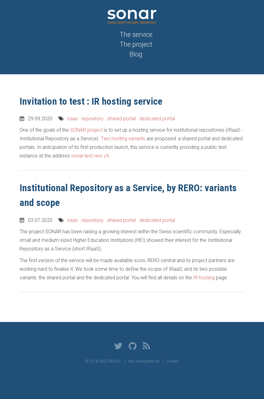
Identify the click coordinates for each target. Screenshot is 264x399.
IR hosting (204, 278)
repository (92, 119)
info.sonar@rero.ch (143, 361)
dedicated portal (157, 119)
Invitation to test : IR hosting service (91, 101)
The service (136, 34)
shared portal (121, 119)
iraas (72, 119)
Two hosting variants (123, 138)
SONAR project (86, 130)
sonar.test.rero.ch (90, 156)
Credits (172, 361)
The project (136, 44)
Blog (136, 54)
